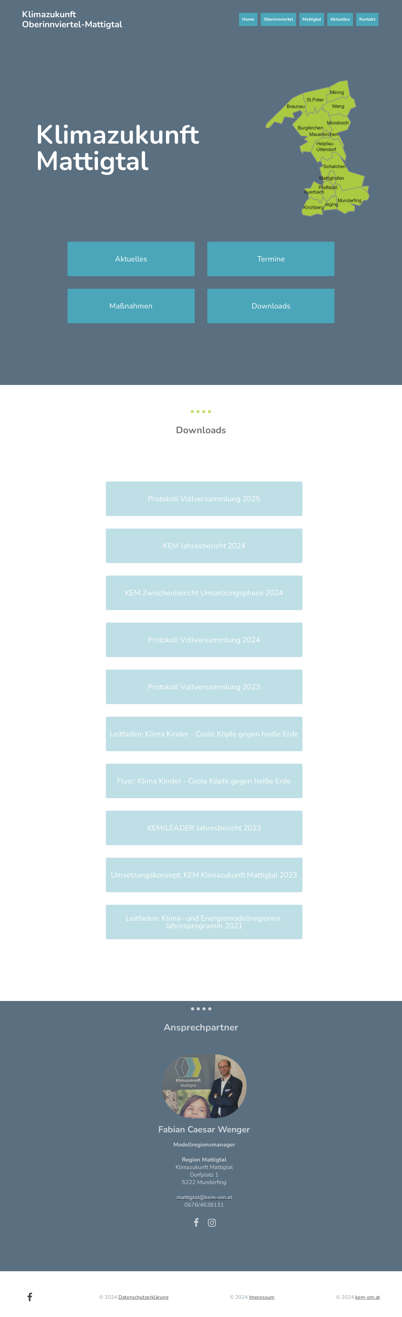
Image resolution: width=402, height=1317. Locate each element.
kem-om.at (367, 1297)
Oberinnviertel (278, 19)
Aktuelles (340, 19)
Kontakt (367, 19)
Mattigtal (311, 19)
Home (248, 19)
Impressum (261, 1297)
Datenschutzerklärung (143, 1297)
